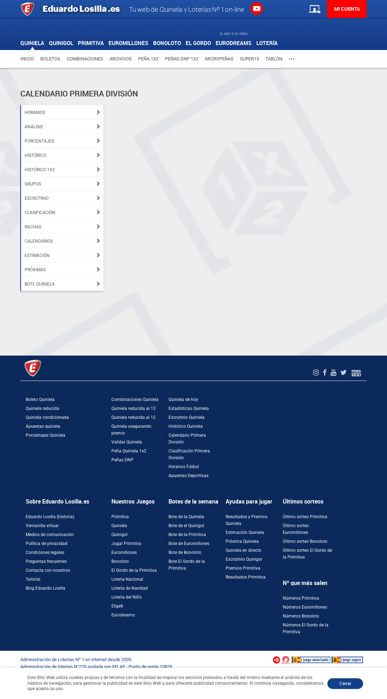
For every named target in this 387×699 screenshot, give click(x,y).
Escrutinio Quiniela (187, 417)
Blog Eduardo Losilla (45, 588)
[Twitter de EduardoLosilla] (344, 372)
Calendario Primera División (187, 439)
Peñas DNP (122, 459)
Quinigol (119, 534)
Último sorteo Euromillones (296, 529)
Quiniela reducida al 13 (133, 408)
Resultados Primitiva (246, 577)
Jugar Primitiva (126, 543)
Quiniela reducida (42, 408)
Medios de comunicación (50, 534)
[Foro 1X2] (356, 372)
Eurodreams (123, 615)
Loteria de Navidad (129, 588)
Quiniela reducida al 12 (133, 417)
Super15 (249, 58)
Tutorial (33, 579)
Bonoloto (120, 561)
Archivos (121, 58)
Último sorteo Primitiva (305, 516)
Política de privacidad (46, 543)
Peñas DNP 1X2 (181, 58)
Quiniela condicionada (47, 417)
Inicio (27, 58)
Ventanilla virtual (42, 525)
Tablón (273, 58)
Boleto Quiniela (40, 399)
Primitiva (120, 516)
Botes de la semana (193, 501)
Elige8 (117, 606)
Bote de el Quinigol (186, 525)
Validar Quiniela (126, 442)
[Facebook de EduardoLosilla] (325, 372)
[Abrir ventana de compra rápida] (2, 653)
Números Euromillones (305, 607)
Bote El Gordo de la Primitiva (187, 565)
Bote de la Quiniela (186, 516)
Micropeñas (219, 58)
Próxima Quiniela (242, 541)
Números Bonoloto (301, 616)
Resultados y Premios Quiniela (246, 520)
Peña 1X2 (148, 58)
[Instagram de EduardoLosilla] (317, 372)
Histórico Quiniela (186, 426)
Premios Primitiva (243, 568)
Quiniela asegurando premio (131, 430)
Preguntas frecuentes (46, 561)
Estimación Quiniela (245, 532)
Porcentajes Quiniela (45, 435)
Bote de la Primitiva (187, 534)
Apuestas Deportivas (188, 475)
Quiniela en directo (243, 550)
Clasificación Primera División (189, 454)
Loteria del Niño (126, 597)
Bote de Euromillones (189, 543)
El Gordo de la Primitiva (134, 570)
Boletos (50, 58)
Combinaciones (85, 58)
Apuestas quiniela (43, 426)
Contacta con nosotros (48, 570)
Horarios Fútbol (184, 466)
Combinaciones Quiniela (135, 399)
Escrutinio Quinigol (244, 559)
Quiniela (119, 525)
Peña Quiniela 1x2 (128, 450)
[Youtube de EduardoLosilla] (334, 372)
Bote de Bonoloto (185, 552)
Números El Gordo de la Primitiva (305, 628)
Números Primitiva (301, 598)
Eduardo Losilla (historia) (50, 516)
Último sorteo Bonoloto (305, 541)
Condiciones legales (45, 552)
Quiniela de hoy (183, 399)
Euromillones (124, 552)
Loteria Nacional (127, 579)
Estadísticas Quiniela (189, 408)
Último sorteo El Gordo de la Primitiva (307, 554)
